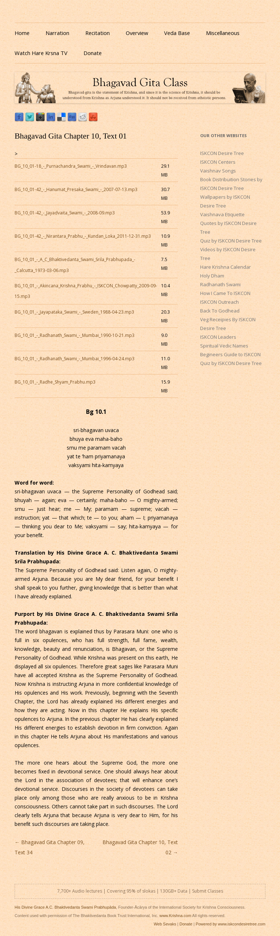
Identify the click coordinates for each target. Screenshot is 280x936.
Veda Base (177, 32)
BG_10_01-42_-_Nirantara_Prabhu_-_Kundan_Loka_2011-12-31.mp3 (83, 236)
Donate (92, 53)
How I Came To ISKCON (225, 293)
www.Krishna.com (175, 915)
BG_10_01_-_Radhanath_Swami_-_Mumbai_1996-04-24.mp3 (75, 359)
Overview (137, 32)
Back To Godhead (220, 310)
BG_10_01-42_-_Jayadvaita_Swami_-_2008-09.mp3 (65, 213)
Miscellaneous (223, 32)
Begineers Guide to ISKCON (230, 354)
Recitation (97, 32)
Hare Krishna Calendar (225, 267)
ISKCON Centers (218, 162)
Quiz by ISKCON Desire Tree (231, 240)
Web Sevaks (165, 924)
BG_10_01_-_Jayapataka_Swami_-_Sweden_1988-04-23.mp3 (74, 312)
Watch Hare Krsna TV (41, 53)
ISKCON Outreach (219, 302)
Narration (57, 32)
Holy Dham (212, 275)
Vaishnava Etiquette (222, 214)
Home (22, 32)
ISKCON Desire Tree (222, 153)
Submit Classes (207, 891)
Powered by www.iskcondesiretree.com (230, 924)
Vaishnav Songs (218, 170)
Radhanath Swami (220, 284)
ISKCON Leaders (218, 337)
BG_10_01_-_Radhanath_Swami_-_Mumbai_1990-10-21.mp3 (75, 335)
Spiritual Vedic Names (224, 345)
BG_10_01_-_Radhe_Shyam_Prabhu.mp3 (55, 382)
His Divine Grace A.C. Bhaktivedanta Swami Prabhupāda (65, 907)
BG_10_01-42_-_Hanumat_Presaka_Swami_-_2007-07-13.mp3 (76, 189)
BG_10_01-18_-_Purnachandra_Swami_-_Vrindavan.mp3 (71, 166)
